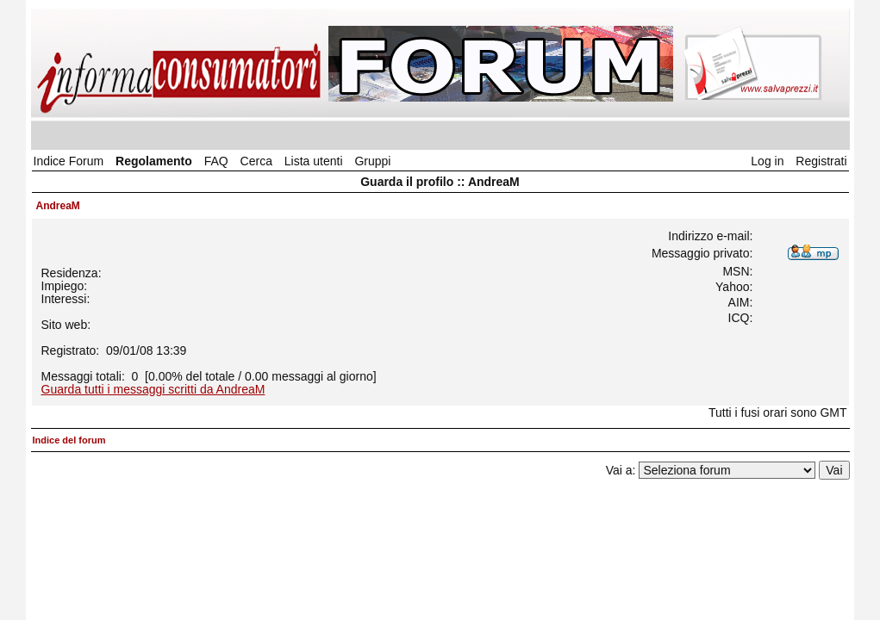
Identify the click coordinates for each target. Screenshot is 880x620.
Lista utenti (313, 161)
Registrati (821, 161)
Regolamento (153, 161)
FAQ (216, 161)
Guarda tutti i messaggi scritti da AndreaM (153, 389)
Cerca (256, 161)
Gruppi (372, 161)
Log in (767, 161)
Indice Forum (69, 161)
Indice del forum (69, 440)
